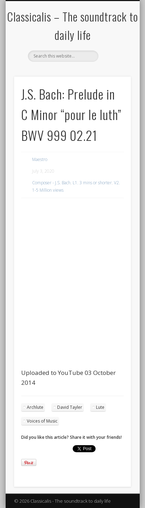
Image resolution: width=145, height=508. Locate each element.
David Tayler (69, 407)
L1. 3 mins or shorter (92, 183)
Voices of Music (42, 421)
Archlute (35, 407)
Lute (100, 407)
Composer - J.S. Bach (51, 183)
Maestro (39, 159)
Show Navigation (114, 63)
